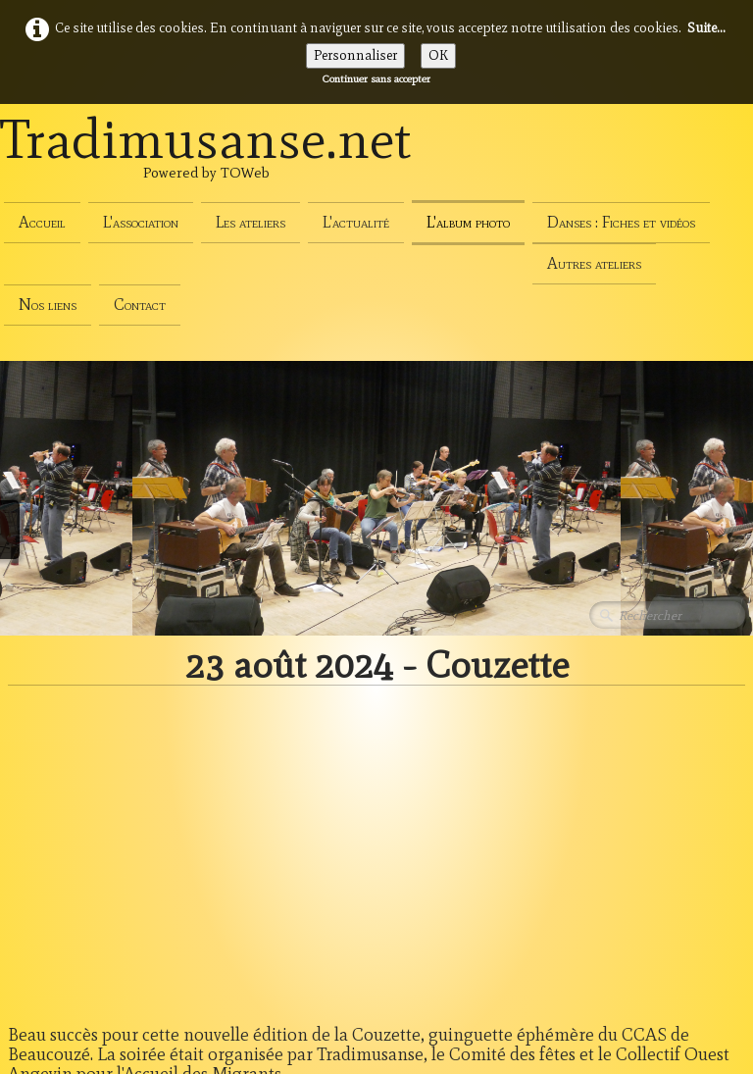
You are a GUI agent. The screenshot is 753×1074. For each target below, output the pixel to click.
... (434, 833)
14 (585, 833)
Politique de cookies (67, 968)
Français (711, 1007)
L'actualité (356, 222)
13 (547, 833)
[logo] (206, 161)
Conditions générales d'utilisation (109, 900)
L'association (140, 222)
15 (623, 833)
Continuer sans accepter (376, 78)
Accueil (42, 222)
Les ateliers (250, 222)
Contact (140, 304)
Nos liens (47, 304)
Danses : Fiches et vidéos (621, 222)
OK (438, 55)
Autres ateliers (594, 263)
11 (470, 833)
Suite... (706, 28)
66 (695, 833)
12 (509, 833)
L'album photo (468, 222)
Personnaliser (355, 55)
